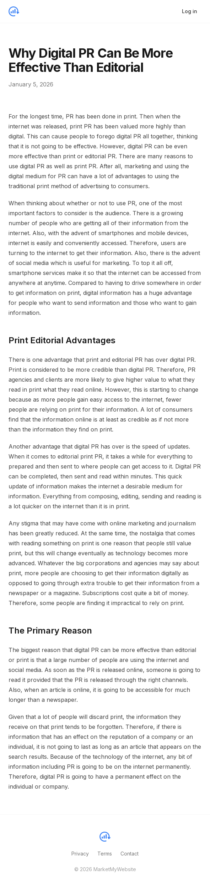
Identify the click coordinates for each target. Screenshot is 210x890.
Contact (129, 854)
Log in (189, 11)
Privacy (80, 854)
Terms (104, 854)
